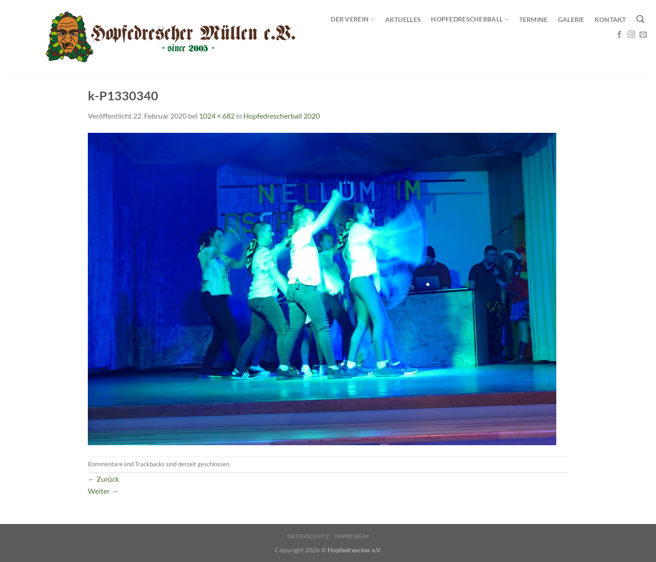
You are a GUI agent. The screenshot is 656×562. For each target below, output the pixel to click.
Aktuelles (403, 19)
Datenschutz (308, 536)
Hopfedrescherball (470, 19)
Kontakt (610, 19)
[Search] (640, 19)
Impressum (352, 536)
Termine (533, 19)
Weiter (103, 490)
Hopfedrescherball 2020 (281, 115)
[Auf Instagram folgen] (631, 35)
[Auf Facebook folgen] (619, 35)
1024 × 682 (217, 115)
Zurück (103, 479)
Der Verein (353, 19)
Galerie (571, 19)
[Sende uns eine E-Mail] (643, 35)
